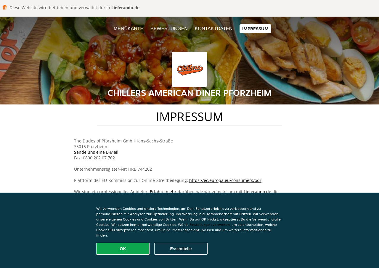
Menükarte (128, 28)
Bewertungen (169, 28)
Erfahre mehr (163, 191)
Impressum (255, 29)
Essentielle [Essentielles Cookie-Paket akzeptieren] (181, 248)
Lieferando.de (257, 191)
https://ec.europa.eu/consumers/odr (225, 180)
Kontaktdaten (213, 28)
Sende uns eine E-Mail (96, 152)
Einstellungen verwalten (210, 224)
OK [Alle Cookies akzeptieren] (123, 248)
